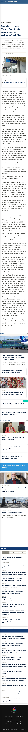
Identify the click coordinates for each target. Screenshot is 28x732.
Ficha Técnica (10, 721)
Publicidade (7, 719)
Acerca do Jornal (9, 716)
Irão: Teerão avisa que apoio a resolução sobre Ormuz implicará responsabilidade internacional (13, 612)
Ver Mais (26, 333)
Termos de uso (17, 721)
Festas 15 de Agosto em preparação (12, 512)
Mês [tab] (22, 552)
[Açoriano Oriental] (14, 713)
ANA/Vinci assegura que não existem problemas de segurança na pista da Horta (13, 357)
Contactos (21, 719)
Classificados (14, 719)
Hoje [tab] (5, 552)
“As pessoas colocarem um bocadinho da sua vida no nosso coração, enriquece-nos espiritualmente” (14, 489)
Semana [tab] (14, 552)
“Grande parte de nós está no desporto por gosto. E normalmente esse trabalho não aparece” (13, 565)
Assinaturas (20, 723)
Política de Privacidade (10, 723)
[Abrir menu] (2, 1)
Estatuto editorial (19, 716)
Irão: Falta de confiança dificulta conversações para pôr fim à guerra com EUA (14, 621)
